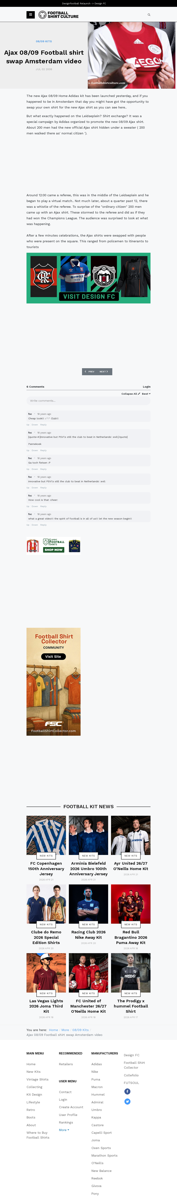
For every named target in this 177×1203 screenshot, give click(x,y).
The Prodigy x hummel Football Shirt (131, 1006)
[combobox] (149, 14)
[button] (30, 15)
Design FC (100, 3)
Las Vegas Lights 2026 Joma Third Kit (46, 1006)
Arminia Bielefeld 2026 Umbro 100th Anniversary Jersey (88, 868)
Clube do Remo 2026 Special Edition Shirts (46, 937)
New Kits (46, 855)
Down (35, 424)
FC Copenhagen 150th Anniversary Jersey (46, 868)
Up (27, 424)
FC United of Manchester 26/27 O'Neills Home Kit (88, 1006)
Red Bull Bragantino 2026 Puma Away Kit (130, 937)
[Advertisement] (88, 164)
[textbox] (88, 400)
